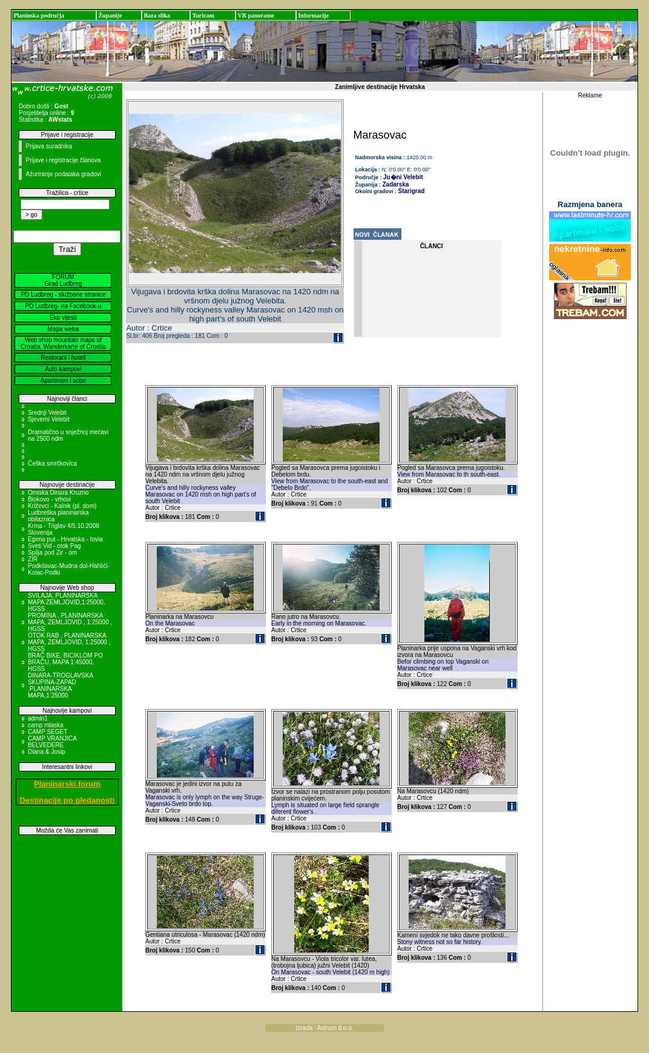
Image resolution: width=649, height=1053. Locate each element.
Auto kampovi (63, 369)
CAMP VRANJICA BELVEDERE (52, 741)
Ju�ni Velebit (403, 177)
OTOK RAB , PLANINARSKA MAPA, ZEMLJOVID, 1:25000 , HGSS (69, 642)
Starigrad (411, 191)
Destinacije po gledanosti (67, 800)
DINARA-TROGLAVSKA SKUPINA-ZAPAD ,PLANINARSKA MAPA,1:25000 (60, 685)
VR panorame (255, 15)
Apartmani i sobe (63, 380)
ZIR (33, 559)
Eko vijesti (63, 317)
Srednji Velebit (47, 412)
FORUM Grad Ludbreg (63, 280)
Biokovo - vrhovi (49, 499)
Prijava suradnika (48, 146)
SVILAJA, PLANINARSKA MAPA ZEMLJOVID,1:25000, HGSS (66, 602)
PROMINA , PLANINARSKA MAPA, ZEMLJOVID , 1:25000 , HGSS (70, 622)
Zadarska (396, 184)
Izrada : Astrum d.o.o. (324, 1028)
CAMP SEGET (47, 731)
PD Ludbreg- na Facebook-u (63, 306)
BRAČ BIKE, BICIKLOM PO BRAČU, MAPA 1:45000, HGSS (65, 662)
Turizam (203, 15)
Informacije (313, 15)
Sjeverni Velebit (49, 419)
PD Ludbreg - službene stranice (63, 294)
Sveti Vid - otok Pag (54, 546)
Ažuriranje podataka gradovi (63, 174)
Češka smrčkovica (52, 463)
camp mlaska (46, 725)
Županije (110, 15)
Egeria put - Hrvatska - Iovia (65, 539)
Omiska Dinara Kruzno (58, 492)
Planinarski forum (67, 783)
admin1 (38, 718)
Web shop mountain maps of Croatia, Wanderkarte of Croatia (63, 343)
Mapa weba (63, 329)
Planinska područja (38, 15)
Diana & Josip (46, 751)
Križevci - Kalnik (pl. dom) (62, 506)
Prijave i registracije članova (62, 160)
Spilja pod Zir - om (52, 552)
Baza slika (156, 15)
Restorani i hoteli (63, 357)
